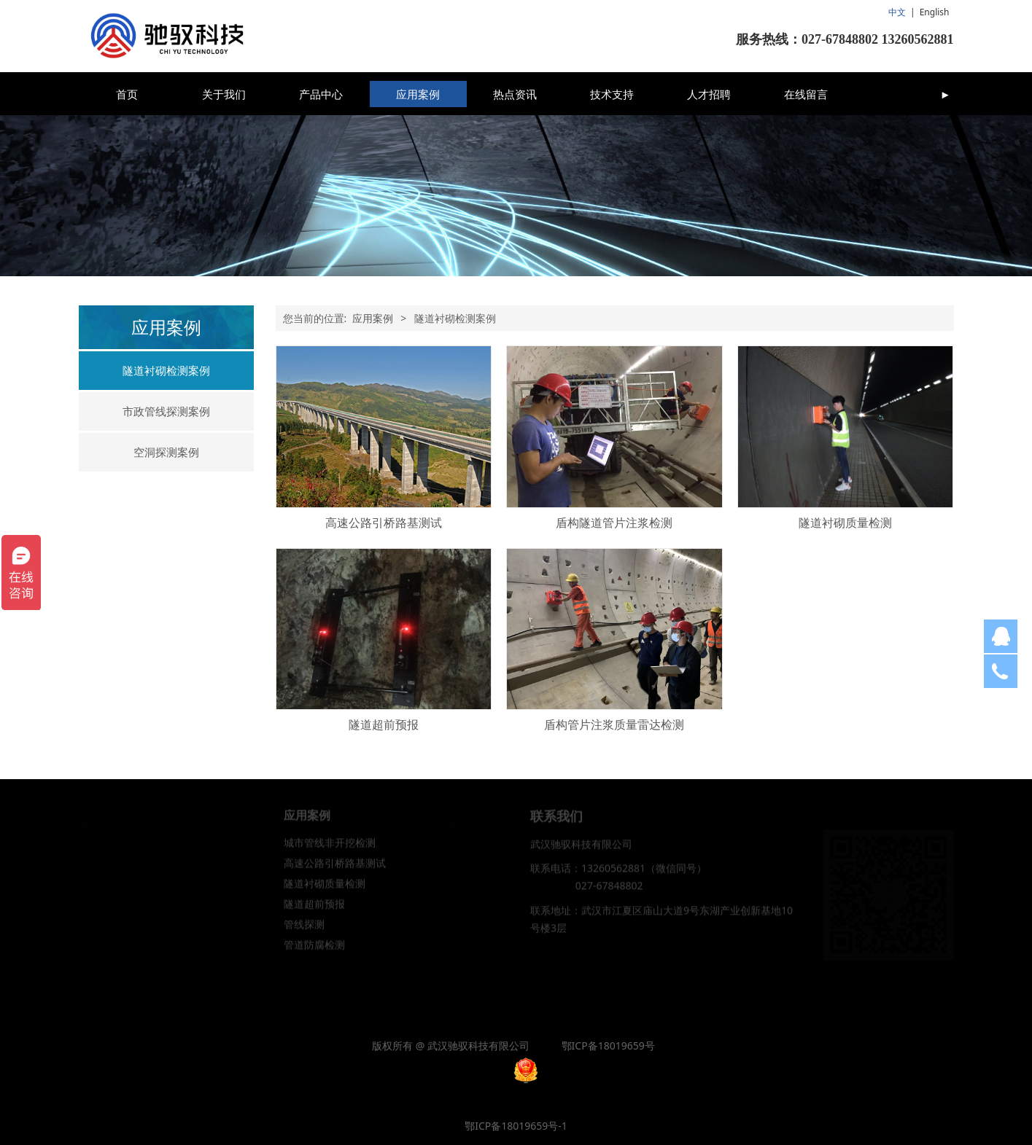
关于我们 (224, 94)
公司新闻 (442, 875)
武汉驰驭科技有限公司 (581, 852)
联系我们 (99, 1020)
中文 (897, 12)
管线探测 (304, 933)
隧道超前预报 (384, 724)
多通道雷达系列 (199, 872)
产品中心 (321, 94)
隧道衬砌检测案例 (166, 370)
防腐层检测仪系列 (204, 933)
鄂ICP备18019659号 (608, 1045)
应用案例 (418, 94)
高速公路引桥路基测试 (383, 523)
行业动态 (442, 850)
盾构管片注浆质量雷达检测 (614, 724)
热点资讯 (515, 94)
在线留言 (806, 94)
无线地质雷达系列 (204, 852)
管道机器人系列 (199, 954)
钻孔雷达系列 (194, 892)
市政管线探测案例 (166, 411)
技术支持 (612, 94)
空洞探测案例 (166, 452)
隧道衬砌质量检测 (845, 523)
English (935, 12)
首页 (127, 94)
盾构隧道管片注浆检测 (614, 523)
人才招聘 (709, 94)
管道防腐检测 (314, 954)
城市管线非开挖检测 (330, 852)
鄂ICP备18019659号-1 (516, 1126)
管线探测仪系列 (199, 913)
